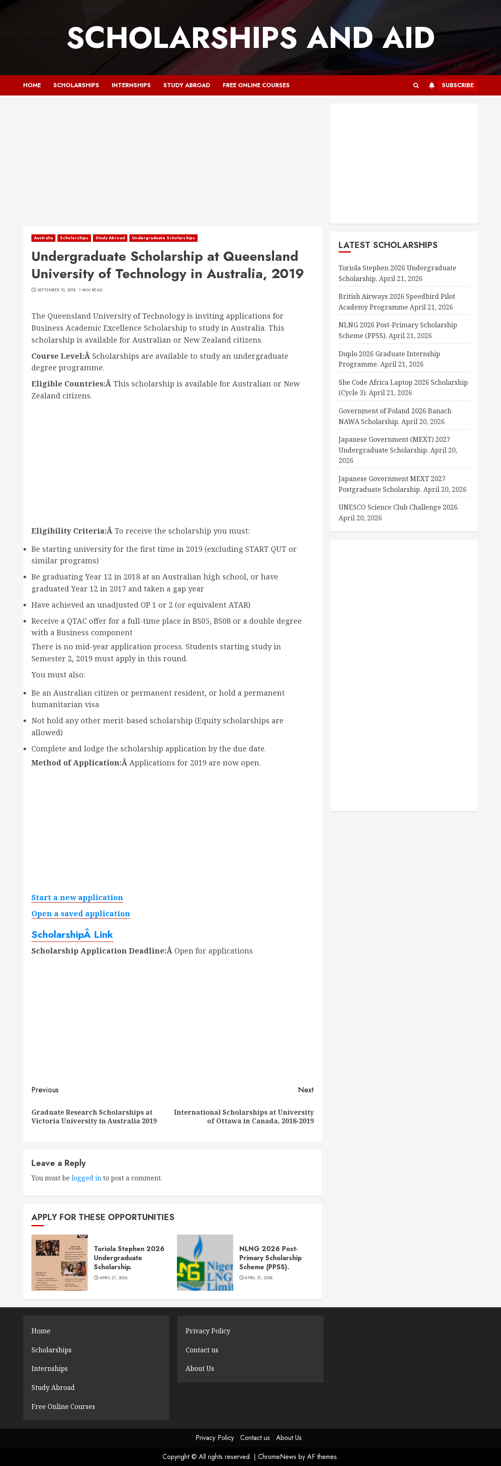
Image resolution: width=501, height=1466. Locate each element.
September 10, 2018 (56, 290)
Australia (43, 238)
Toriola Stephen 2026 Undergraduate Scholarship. (129, 1258)
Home (32, 85)
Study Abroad (186, 85)
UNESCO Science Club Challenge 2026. (399, 507)
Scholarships (76, 85)
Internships (131, 85)
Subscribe (449, 85)
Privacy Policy (208, 1330)
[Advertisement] (172, 165)
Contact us (202, 1349)
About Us (200, 1368)
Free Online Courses (256, 85)
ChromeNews (277, 1456)
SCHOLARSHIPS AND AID (250, 37)
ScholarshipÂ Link (72, 934)
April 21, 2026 (113, 1278)
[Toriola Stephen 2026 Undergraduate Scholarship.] (59, 1263)
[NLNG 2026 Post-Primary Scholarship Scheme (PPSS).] (205, 1263)
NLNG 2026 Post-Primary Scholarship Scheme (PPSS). (270, 1258)
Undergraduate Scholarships (163, 238)
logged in (86, 1177)
